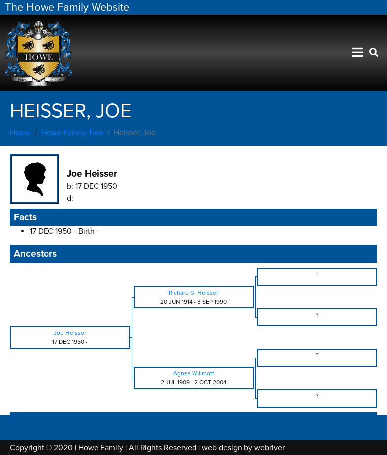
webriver (269, 448)
